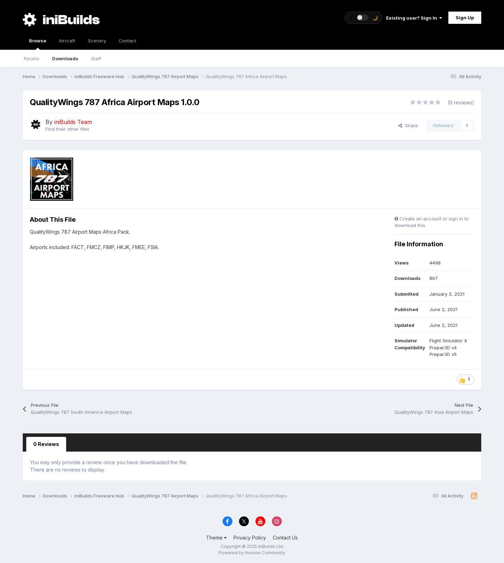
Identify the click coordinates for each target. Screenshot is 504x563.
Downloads (65, 58)
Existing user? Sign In (414, 18)
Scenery (97, 40)
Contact (127, 40)
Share (408, 125)
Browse (37, 44)
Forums (32, 58)
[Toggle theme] (363, 18)
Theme (216, 538)
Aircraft (67, 40)
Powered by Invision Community (252, 552)
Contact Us (285, 538)
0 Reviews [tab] (46, 444)
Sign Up (465, 17)
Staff (96, 58)
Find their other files (67, 129)
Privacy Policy (249, 538)
